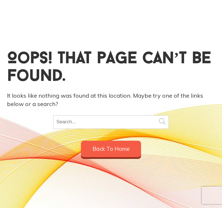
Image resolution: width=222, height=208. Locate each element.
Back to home (111, 148)
